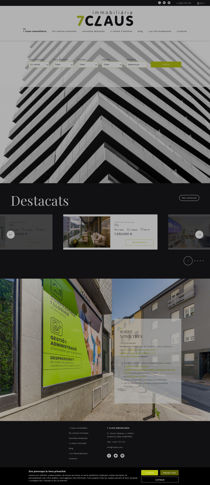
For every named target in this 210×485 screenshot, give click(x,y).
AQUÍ (67, 478)
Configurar (160, 479)
